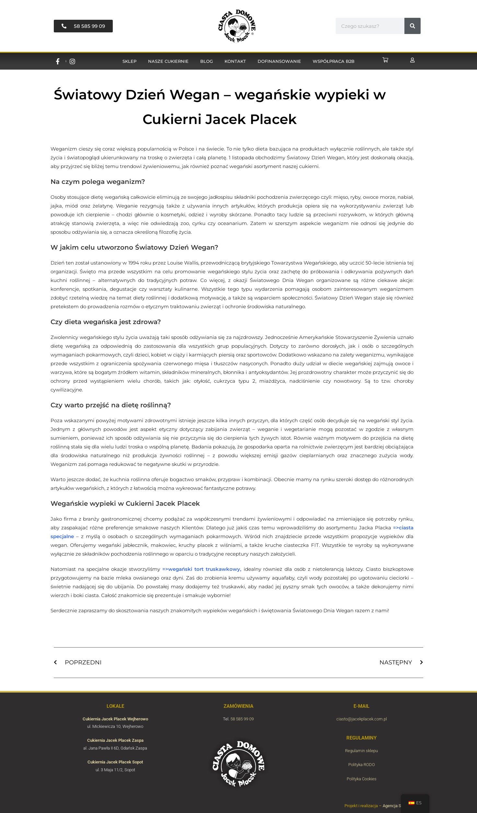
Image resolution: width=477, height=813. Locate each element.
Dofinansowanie (279, 61)
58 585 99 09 (242, 719)
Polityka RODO (361, 764)
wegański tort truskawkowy (204, 569)
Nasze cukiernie (168, 61)
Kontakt (235, 61)
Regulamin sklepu (361, 750)
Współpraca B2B (334, 61)
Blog (206, 61)
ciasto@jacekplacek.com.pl (361, 719)
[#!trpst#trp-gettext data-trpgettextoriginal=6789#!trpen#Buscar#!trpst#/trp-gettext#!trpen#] (412, 26)
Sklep (129, 61)
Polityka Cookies (362, 778)
